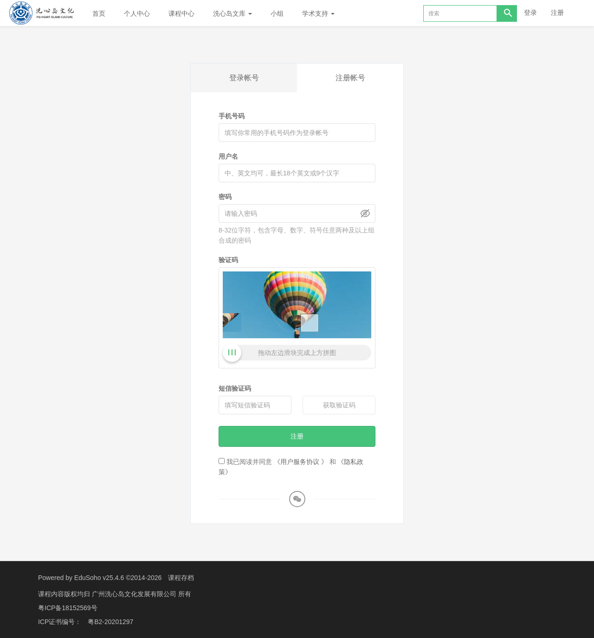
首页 (98, 13)
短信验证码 (235, 388)
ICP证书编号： (59, 621)
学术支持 (318, 13)
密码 (225, 196)
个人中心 (137, 13)
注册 (557, 12)
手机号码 (232, 116)
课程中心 (181, 13)
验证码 (228, 260)
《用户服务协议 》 (301, 461)
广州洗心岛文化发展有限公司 (135, 594)
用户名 (228, 156)
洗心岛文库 (232, 13)
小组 (277, 13)
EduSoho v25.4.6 (99, 577)
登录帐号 (244, 78)
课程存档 (181, 577)
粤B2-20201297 (110, 621)
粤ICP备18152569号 (67, 608)
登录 (530, 12)
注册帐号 (350, 78)
